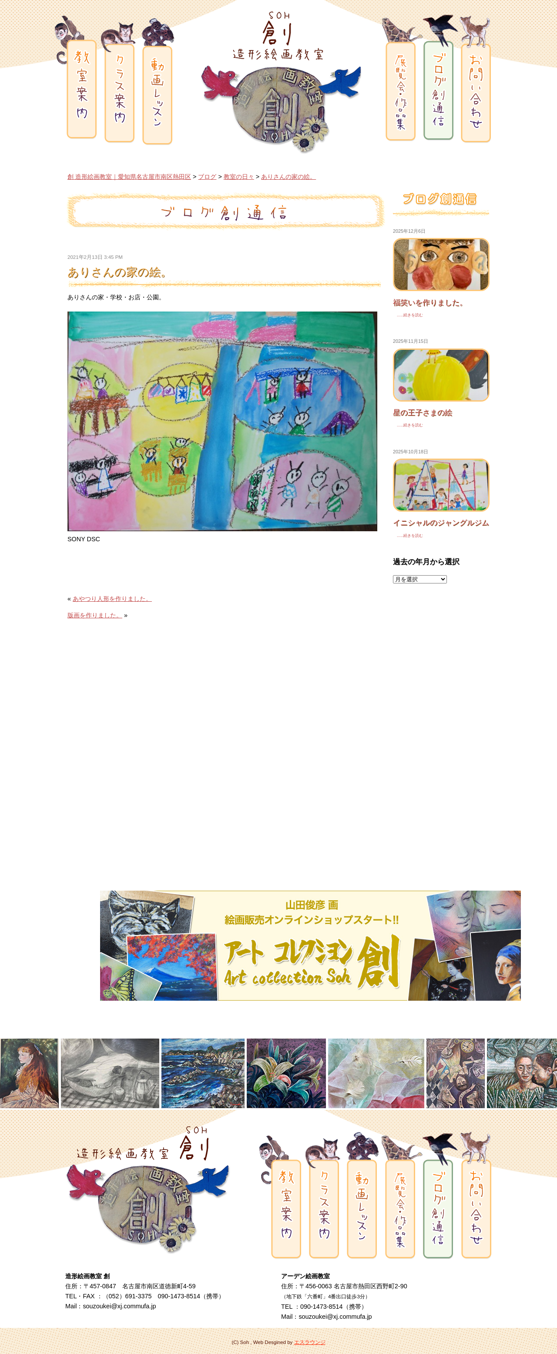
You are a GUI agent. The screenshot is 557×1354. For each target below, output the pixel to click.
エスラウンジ (309, 1342)
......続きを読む (408, 315)
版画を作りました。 (94, 615)
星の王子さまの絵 (422, 412)
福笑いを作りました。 (430, 302)
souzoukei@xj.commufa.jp (119, 1306)
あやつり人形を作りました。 (112, 598)
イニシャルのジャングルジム (441, 522)
